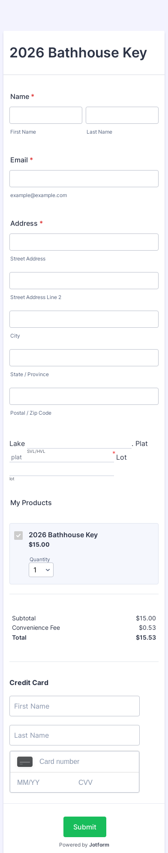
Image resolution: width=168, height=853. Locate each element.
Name (22, 96)
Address (26, 223)
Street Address (27, 258)
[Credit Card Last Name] (74, 735)
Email (21, 160)
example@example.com (38, 195)
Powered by (84, 844)
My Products (31, 502)
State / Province (29, 374)
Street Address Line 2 (35, 297)
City (15, 335)
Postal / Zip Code (30, 413)
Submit (84, 827)
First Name (23, 132)
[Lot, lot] (61, 471)
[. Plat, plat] (61, 457)
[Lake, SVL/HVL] (79, 444)
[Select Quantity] (41, 570)
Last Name (99, 132)
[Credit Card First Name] (74, 706)
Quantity (40, 559)
